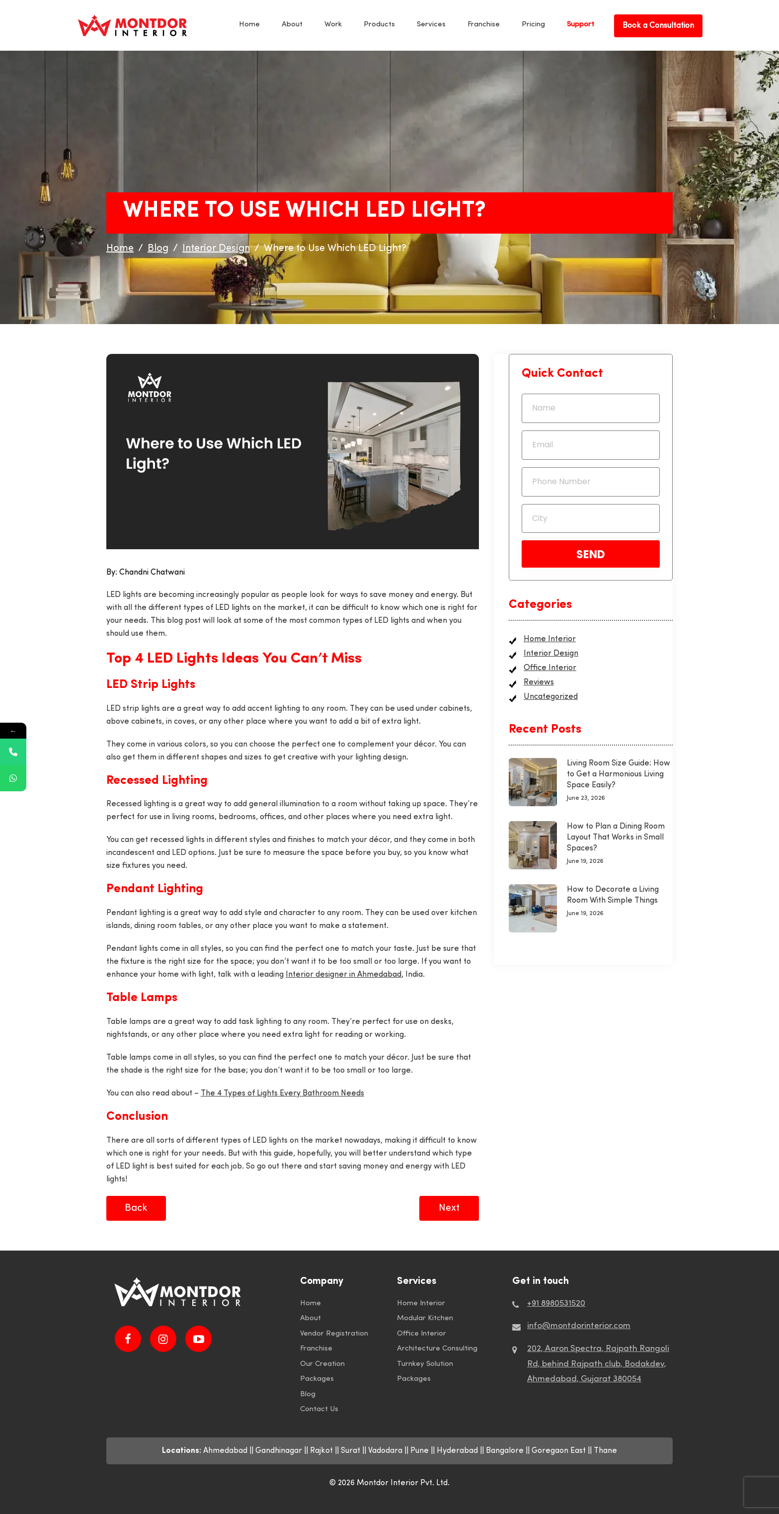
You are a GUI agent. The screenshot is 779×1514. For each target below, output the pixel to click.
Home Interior (550, 639)
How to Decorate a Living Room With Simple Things (613, 895)
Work (333, 24)
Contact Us (319, 1409)
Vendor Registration (334, 1334)
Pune (419, 1451)
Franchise (483, 24)
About (292, 24)
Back (136, 1208)
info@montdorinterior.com (578, 1326)
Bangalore (505, 1451)
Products (379, 24)
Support (580, 24)
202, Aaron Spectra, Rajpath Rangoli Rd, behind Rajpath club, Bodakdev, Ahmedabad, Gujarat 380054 (598, 1364)
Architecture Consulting (437, 1348)
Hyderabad (457, 1451)
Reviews (539, 682)
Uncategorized (551, 697)
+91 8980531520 (556, 1303)
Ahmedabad (225, 1451)
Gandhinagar (278, 1451)
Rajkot (321, 1451)
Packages (317, 1379)
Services (431, 24)
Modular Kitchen (425, 1318)
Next (449, 1208)
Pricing (533, 24)
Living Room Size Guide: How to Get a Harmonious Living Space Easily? (618, 774)
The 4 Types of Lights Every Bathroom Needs (282, 1093)
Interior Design (551, 654)
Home (249, 24)
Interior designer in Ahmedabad (343, 975)
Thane (605, 1451)
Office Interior (550, 668)
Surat (350, 1451)
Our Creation (322, 1364)
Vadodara (385, 1451)
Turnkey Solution (425, 1364)
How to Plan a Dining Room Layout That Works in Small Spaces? (616, 837)
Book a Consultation (658, 26)
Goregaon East (559, 1451)
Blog (307, 1394)
